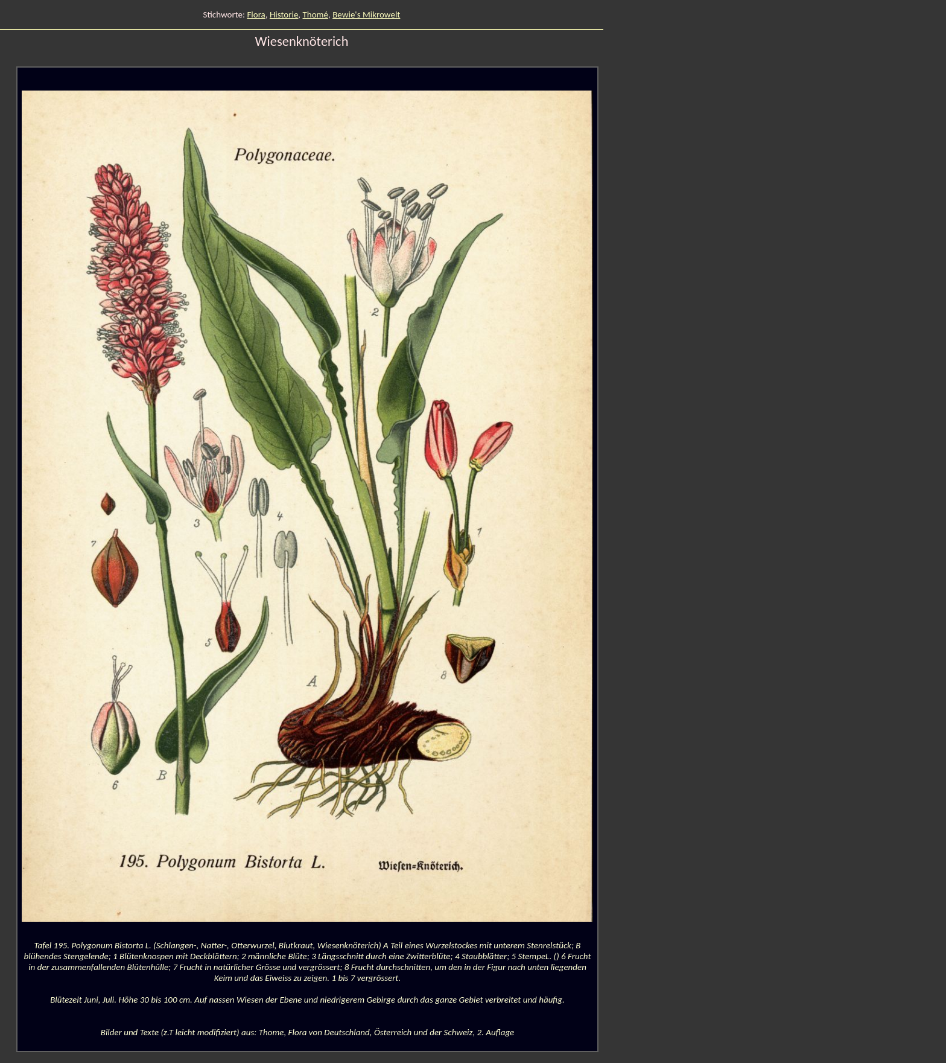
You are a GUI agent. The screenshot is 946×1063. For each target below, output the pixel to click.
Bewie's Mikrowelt (366, 14)
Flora (256, 14)
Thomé (316, 14)
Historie (284, 14)
